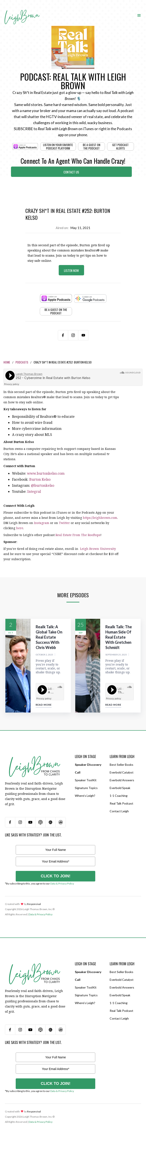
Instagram (41, 523)
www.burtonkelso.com (46, 473)
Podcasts (21, 362)
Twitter (64, 523)
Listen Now (71, 270)
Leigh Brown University (97, 549)
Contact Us (71, 172)
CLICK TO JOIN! (56, 876)
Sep (81, 633)
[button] (139, 15)
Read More (44, 704)
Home (6, 362)
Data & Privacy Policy (62, 883)
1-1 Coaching (119, 795)
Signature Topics (86, 788)
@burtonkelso (42, 485)
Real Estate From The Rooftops (77, 535)
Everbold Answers (122, 780)
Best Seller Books (121, 764)
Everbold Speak (120, 788)
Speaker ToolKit (86, 780)
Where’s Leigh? (85, 795)
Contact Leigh (119, 811)
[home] (22, 11)
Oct (10, 633)
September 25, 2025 (116, 654)
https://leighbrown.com (100, 518)
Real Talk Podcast (121, 803)
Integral (34, 491)
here (19, 528)
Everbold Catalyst (122, 772)
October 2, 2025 (44, 654)
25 (80, 624)
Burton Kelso (40, 479)
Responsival (34, 904)
